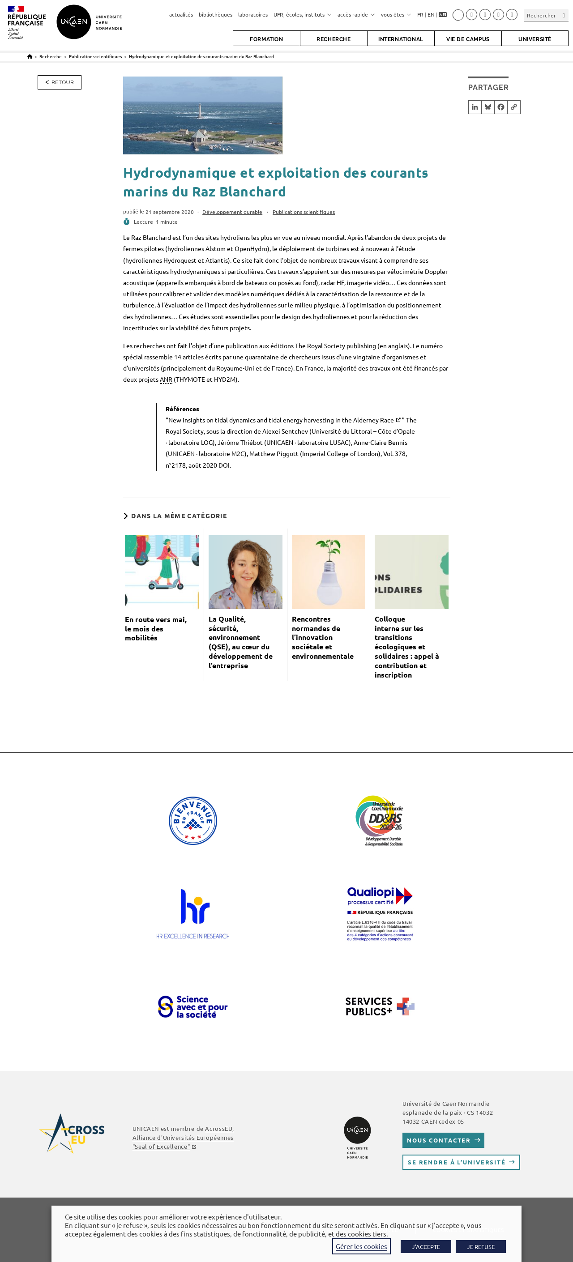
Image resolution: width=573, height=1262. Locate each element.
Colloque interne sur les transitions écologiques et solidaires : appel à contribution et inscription (407, 646)
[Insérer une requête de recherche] (546, 15)
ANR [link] (166, 379)
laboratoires (253, 14)
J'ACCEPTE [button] (426, 1246)
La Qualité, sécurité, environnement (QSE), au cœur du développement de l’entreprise (241, 642)
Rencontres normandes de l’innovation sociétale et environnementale (323, 637)
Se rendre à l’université (457, 1162)
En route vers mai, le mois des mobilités (156, 629)
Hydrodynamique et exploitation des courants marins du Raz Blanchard (201, 56)
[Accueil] (29, 56)
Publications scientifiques (304, 211)
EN (431, 14)
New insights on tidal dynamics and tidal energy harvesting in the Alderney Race (281, 420)
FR (420, 14)
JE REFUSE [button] (481, 1246)
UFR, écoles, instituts (303, 14)
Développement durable (232, 211)
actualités (181, 14)
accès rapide (356, 14)
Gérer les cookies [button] (361, 1246)
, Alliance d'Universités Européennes (183, 1137)
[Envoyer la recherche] (564, 15)
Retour (62, 82)
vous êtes (396, 14)
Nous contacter (439, 1140)
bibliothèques (215, 14)
